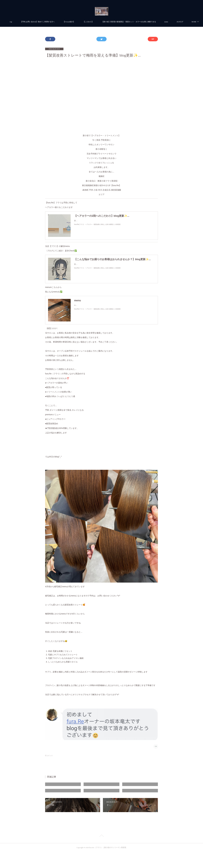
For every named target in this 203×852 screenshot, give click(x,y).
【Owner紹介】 (80, 22)
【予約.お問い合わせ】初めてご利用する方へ (48, 22)
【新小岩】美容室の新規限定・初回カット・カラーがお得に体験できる (140, 22)
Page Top (101, 836)
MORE (177, 22)
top (22, 22)
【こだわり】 (99, 22)
